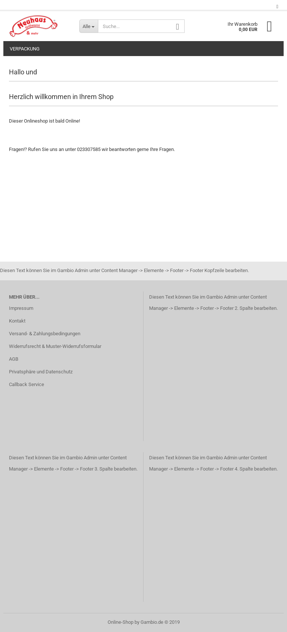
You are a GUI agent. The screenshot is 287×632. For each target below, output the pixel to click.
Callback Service (26, 384)
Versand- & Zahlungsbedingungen (44, 333)
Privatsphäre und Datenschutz (40, 371)
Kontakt (17, 321)
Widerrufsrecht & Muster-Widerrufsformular (55, 346)
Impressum (21, 308)
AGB (13, 359)
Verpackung (25, 49)
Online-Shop (120, 622)
